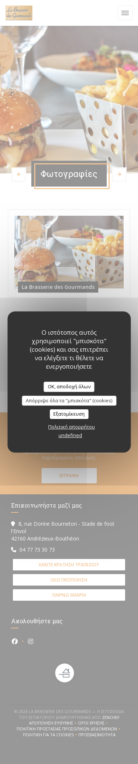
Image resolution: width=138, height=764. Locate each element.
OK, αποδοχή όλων (69, 386)
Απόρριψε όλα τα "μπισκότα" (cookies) (69, 400)
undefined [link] (70, 435)
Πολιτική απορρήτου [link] (71, 426)
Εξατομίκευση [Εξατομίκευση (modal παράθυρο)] (69, 413)
